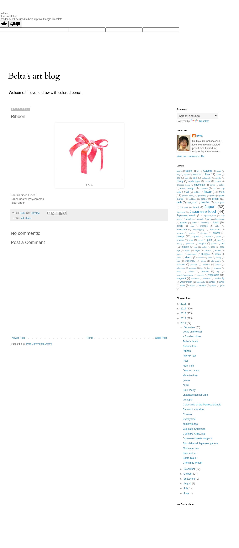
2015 (184, 303)
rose (213, 247)
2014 (184, 308)
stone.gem (216, 261)
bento (186, 174)
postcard (190, 243)
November (190, 469)
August (188, 483)
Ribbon (187, 351)
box (178, 178)
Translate (200, 121)
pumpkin (202, 243)
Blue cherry (189, 390)
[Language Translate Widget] (197, 116)
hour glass (219, 202)
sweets (206, 264)
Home (90, 337)
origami (195, 236)
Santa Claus (189, 458)
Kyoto (209, 219)
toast (179, 271)
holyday (205, 202)
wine (182, 285)
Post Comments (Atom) (39, 343)
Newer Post (18, 337)
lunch (180, 225)
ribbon (28, 218)
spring (218, 257)
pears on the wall (192, 331)
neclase (180, 233)
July (186, 488)
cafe (186, 178)
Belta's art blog (34, 76)
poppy (179, 243)
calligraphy (206, 178)
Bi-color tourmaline (193, 409)
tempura (217, 268)
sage (197, 250)
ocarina (192, 233)
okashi (216, 233)
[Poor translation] (15, 24)
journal (200, 219)
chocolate (199, 184)
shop (179, 257)
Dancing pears (191, 370)
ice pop (184, 207)
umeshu (200, 275)
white (221, 282)
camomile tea (190, 423)
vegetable (213, 274)
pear (191, 240)
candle (218, 178)
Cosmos (187, 414)
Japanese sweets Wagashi (197, 438)
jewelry (189, 219)
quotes (214, 243)
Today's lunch (190, 341)
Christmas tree (191, 448)
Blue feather (189, 453)
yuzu (222, 285)
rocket (204, 247)
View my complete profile (190, 156)
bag (178, 174)
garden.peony (188, 196)
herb (179, 202)
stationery (190, 261)
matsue (204, 226)
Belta (199, 135)
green (215, 198)
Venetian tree (190, 375)
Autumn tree (189, 346)
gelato (213, 196)
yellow (213, 285)
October (203, 233)
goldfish (192, 199)
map (192, 226)
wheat (212, 282)
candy (180, 181)
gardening (202, 196)
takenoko (181, 268)
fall (187, 192)
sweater (193, 264)
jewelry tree (189, 419)
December (190, 327)
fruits (221, 192)
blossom (197, 174)
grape (204, 199)
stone (203, 261)
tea (208, 268)
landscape (219, 219)
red (22, 218)
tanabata (192, 268)
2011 (184, 323)
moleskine (182, 229)
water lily (219, 278)
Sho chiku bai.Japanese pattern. (200, 443)
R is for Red (189, 356)
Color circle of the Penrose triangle (202, 404)
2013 (184, 313)
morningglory (198, 229)
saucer (180, 254)
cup (214, 188)
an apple (187, 399)
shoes (218, 254)
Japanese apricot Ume (195, 394)
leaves (183, 222)
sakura (208, 250)
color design (187, 188)
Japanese (181, 212)
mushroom (214, 229)
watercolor (201, 282)
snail (210, 257)
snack (201, 257)
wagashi (181, 278)
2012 (184, 318)
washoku (195, 278)
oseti (219, 236)
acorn (179, 171)
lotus (216, 222)
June (187, 493)
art (198, 171)
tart (201, 268)
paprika (180, 240)
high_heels (191, 202)
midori (217, 226)
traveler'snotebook (185, 275)
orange (180, 236)
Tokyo (191, 271)
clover (212, 185)
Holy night (188, 365)
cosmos (204, 188)
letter (194, 223)
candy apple (194, 181)
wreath (202, 285)
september (192, 254)
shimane (205, 254)
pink (209, 240)
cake (195, 178)
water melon (186, 282)
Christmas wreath (192, 462)
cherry (218, 181)
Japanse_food (209, 215)
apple (189, 170)
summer (181, 264)
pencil (200, 240)
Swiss (218, 264)
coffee (221, 185)
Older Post (161, 337)
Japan (210, 206)
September (190, 478)
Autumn (207, 170)
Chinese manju (183, 185)
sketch (188, 257)
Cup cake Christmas (194, 428)
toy (218, 271)
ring (195, 247)
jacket (196, 207)
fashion (196, 192)
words (192, 285)
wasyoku (207, 278)
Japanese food (203, 211)
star (178, 261)
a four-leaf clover (192, 336)
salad (218, 250)
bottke (218, 174)
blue (207, 174)
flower (208, 191)
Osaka (208, 236)
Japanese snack (186, 215)
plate (219, 240)
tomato (205, 271)
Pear (185, 360)
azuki (219, 171)
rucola (187, 250)
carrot (208, 181)
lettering (204, 223)
